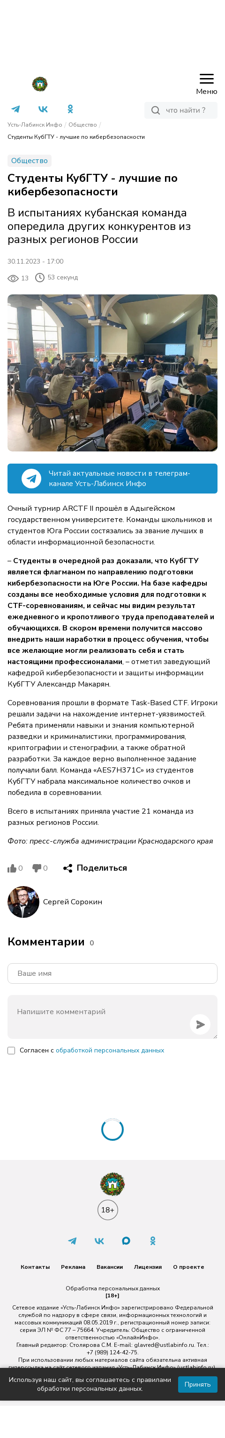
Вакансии (110, 1267)
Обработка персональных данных (113, 1288)
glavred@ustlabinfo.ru (164, 1345)
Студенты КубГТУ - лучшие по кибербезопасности (76, 137)
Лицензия (148, 1267)
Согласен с (92, 1050)
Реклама (73, 1267)
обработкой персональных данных (110, 1050)
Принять (198, 1384)
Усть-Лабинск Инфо (35, 125)
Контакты (35, 1267)
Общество (82, 125)
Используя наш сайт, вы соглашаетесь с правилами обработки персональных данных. (90, 1384)
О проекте (188, 1267)
